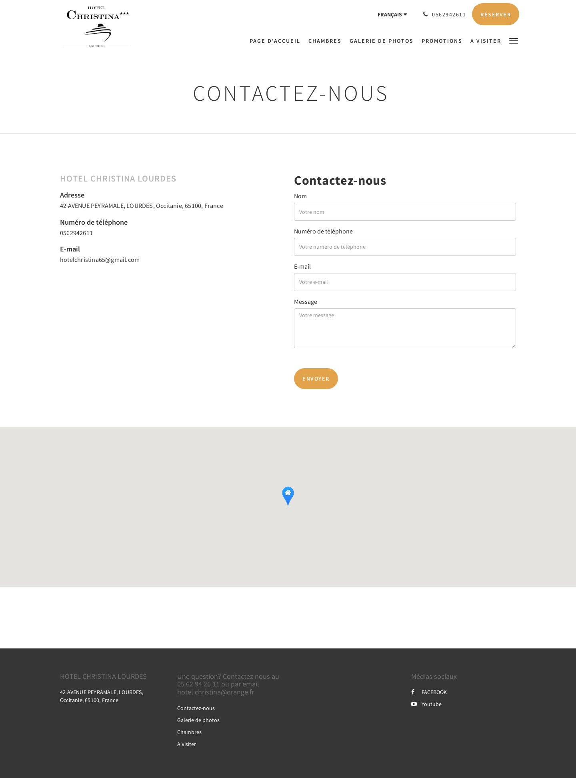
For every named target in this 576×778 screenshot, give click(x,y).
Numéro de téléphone (323, 231)
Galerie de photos (198, 720)
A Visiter (186, 744)
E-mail (302, 266)
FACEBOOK (429, 692)
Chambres (189, 732)
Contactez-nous (196, 708)
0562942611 (76, 233)
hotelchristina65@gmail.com (100, 259)
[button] (513, 40)
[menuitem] (277, 41)
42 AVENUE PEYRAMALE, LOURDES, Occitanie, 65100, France (141, 205)
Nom (300, 196)
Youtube (426, 704)
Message (305, 301)
